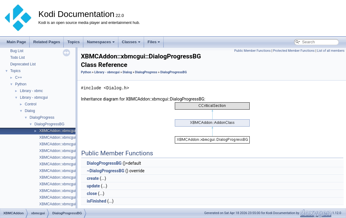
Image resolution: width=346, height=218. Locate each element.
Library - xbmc (31, 91)
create (93, 178)
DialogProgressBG (49, 124)
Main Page (16, 42)
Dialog (30, 111)
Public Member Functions (252, 51)
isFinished (96, 201)
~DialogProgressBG (105, 170)
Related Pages (46, 42)
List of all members (330, 51)
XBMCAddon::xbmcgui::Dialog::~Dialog (70, 197)
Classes (131, 42)
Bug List (16, 51)
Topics (73, 42)
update (93, 185)
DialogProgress (42, 117)
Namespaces (101, 42)
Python (20, 84)
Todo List (17, 57)
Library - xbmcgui (34, 97)
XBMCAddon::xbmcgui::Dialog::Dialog (69, 164)
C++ (18, 77)
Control (31, 104)
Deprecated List (23, 64)
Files (154, 42)
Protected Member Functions (294, 51)
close (92, 193)
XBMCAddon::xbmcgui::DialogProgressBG (73, 131)
